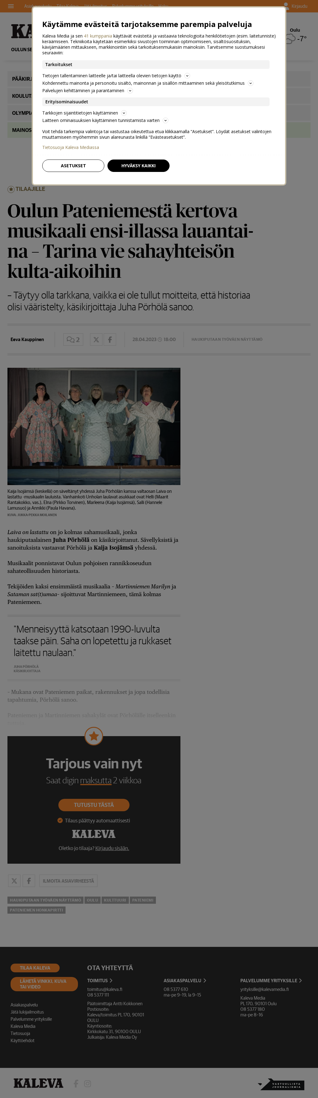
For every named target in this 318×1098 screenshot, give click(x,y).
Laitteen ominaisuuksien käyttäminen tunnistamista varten (105, 120)
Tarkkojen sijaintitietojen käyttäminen (84, 113)
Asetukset (73, 166)
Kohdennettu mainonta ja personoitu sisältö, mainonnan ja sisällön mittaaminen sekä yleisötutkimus (147, 83)
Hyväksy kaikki (138, 166)
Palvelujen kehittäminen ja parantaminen (87, 90)
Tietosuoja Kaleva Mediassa (70, 147)
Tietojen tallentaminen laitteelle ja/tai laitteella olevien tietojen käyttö (116, 76)
